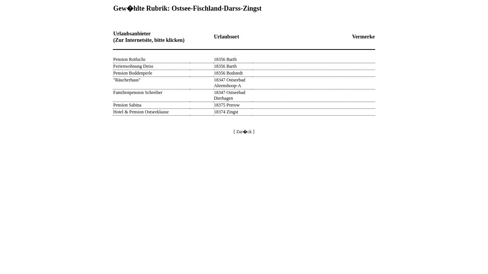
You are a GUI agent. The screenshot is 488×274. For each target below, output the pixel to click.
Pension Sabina (127, 105)
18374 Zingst (226, 112)
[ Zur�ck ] (244, 131)
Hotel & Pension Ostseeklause (141, 112)
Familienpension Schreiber (137, 92)
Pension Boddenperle (132, 73)
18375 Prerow (227, 105)
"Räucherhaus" (127, 80)
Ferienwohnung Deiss (133, 66)
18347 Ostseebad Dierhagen (229, 95)
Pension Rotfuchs (129, 59)
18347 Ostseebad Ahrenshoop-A (229, 82)
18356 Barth (225, 59)
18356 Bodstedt (228, 73)
